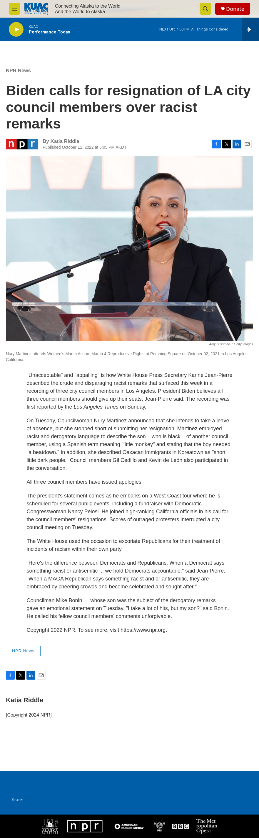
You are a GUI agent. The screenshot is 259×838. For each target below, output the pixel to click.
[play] (16, 29)
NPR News (18, 70)
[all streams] (250, 29)
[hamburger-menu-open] (14, 9)
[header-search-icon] (205, 9)
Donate (235, 9)
